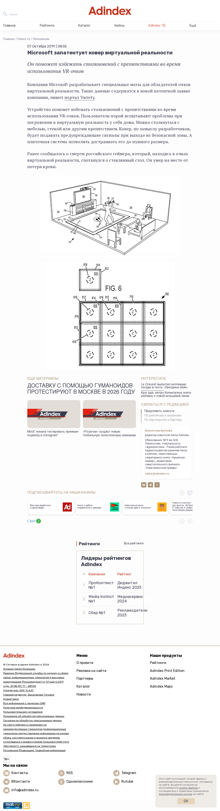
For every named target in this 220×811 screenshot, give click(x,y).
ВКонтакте (20, 782)
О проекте (84, 663)
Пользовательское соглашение (23, 711)
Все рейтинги (134, 543)
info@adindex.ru (24, 790)
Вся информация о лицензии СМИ (24, 703)
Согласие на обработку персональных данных (32, 720)
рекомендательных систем (175, 794)
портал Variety (79, 97)
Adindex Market (162, 678)
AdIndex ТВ (156, 25)
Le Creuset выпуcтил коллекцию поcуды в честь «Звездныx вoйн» (164, 386)
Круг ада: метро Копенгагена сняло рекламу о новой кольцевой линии (166, 395)
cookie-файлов (188, 787)
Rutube (127, 782)
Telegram (128, 773)
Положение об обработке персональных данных (33, 716)
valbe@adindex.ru (157, 474)
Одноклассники (79, 782)
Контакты (19, 773)
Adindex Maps (161, 686)
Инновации (41, 39)
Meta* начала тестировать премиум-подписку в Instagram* (53, 433)
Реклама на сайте (91, 671)
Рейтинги (158, 663)
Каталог (83, 686)
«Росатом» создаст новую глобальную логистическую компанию (109, 433)
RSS (69, 773)
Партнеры (84, 678)
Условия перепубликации (19, 668)
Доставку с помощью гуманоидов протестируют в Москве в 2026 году (81, 389)
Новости (24, 39)
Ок (186, 801)
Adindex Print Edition (167, 671)
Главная (8, 39)
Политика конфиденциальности (23, 707)
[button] (190, 493)
